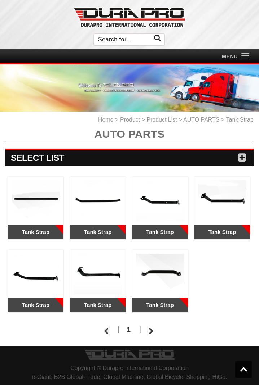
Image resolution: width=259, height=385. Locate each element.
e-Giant (41, 377)
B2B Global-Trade (77, 377)
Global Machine (123, 377)
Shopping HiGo (206, 377)
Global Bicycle (164, 377)
